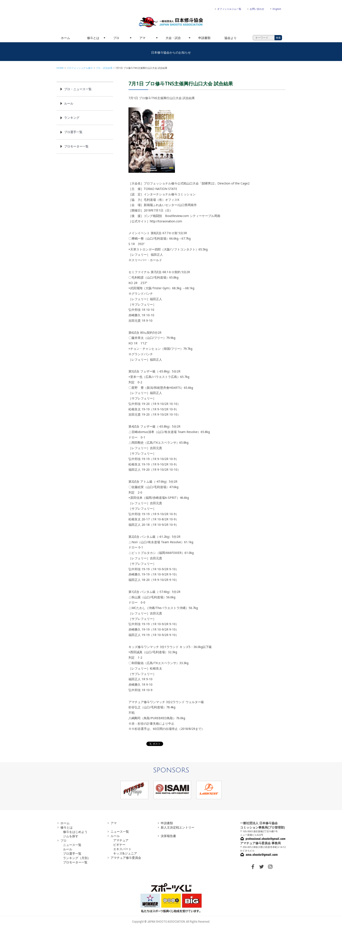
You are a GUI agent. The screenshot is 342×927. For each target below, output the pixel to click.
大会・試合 (173, 38)
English (277, 8)
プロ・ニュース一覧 (78, 89)
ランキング (71, 117)
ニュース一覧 (72, 845)
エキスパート (122, 849)
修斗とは (93, 38)
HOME (60, 67)
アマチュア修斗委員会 (126, 858)
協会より (230, 38)
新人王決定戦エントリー (177, 827)
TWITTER (261, 866)
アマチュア (120, 840)
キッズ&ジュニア (125, 853)
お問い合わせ (257, 8)
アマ (142, 38)
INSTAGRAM (270, 866)
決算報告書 (168, 836)
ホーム (65, 38)
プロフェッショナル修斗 (80, 67)
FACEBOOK (252, 866)
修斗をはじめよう (75, 832)
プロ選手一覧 (73, 132)
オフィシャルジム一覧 (229, 8)
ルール (68, 103)
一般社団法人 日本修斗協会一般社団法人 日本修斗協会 (171, 22)
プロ (116, 38)
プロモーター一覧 (76, 146)
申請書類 (204, 38)
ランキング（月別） (77, 858)
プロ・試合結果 (104, 67)
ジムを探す (70, 836)
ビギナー (119, 844)
